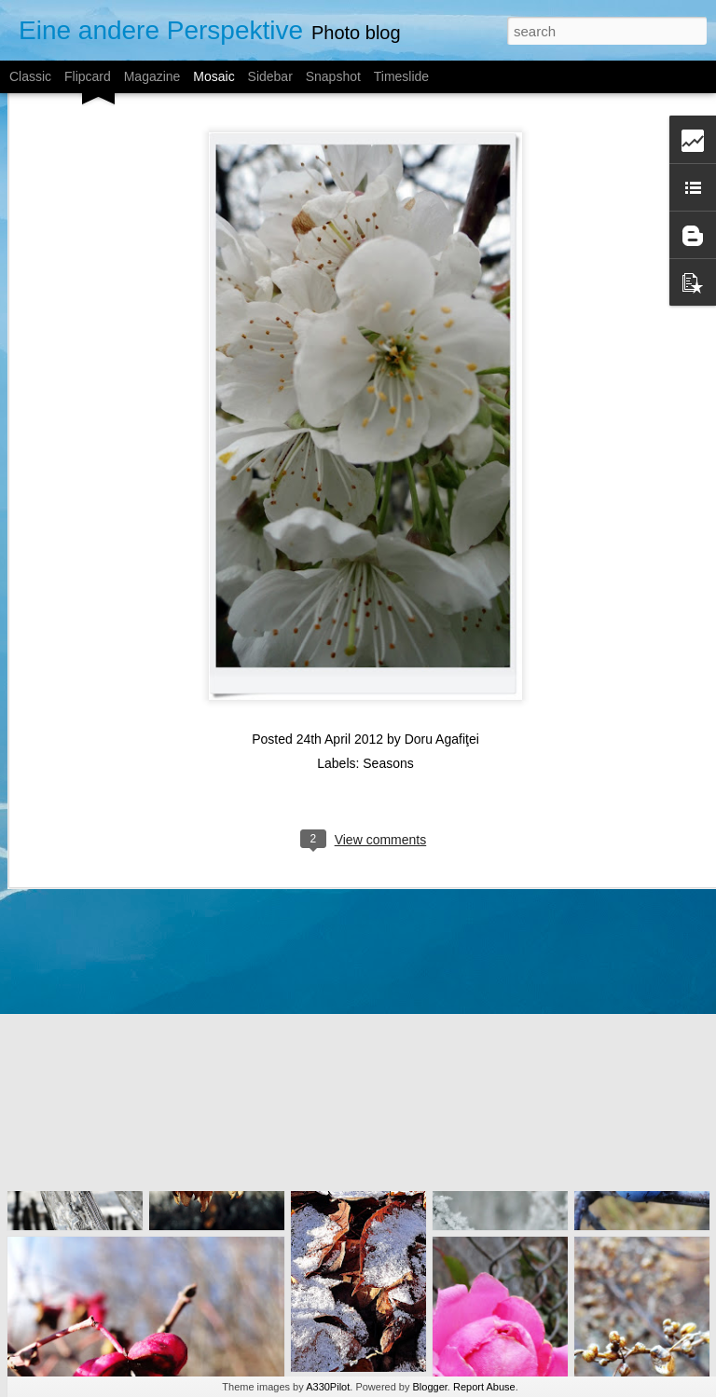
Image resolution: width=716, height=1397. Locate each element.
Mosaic (213, 76)
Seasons (388, 685)
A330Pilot (328, 1386)
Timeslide (401, 76)
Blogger (430, 1386)
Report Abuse (484, 1386)
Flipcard (87, 76)
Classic (30, 76)
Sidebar (270, 76)
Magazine (152, 76)
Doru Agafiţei (442, 660)
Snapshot (333, 76)
